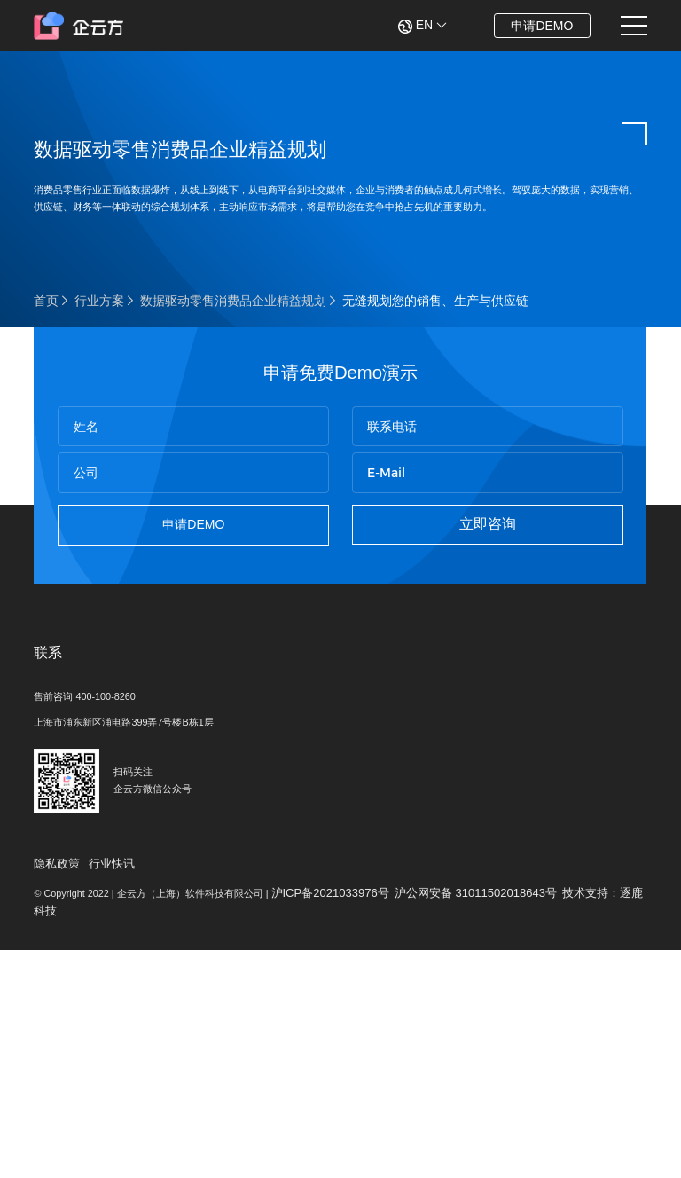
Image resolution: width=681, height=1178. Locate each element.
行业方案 (99, 378)
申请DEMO (530, 26)
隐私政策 (58, 1068)
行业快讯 (117, 1068)
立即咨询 (483, 642)
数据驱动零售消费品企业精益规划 (233, 378)
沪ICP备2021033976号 (402, 1103)
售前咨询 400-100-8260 (99, 858)
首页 (46, 378)
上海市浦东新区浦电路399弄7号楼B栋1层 (148, 887)
